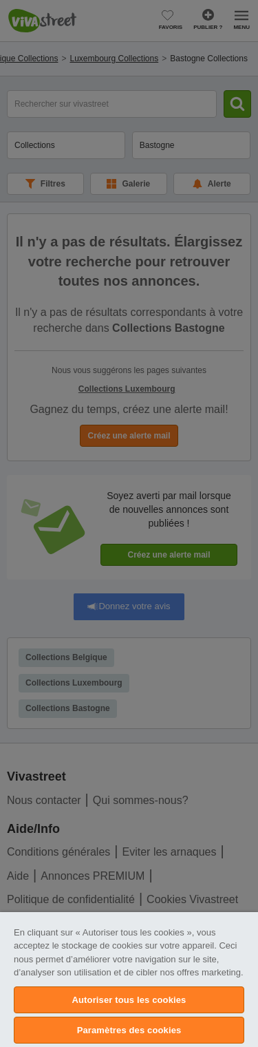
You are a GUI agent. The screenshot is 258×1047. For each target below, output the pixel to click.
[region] (129, 979)
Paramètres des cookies (129, 1030)
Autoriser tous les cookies (129, 1000)
